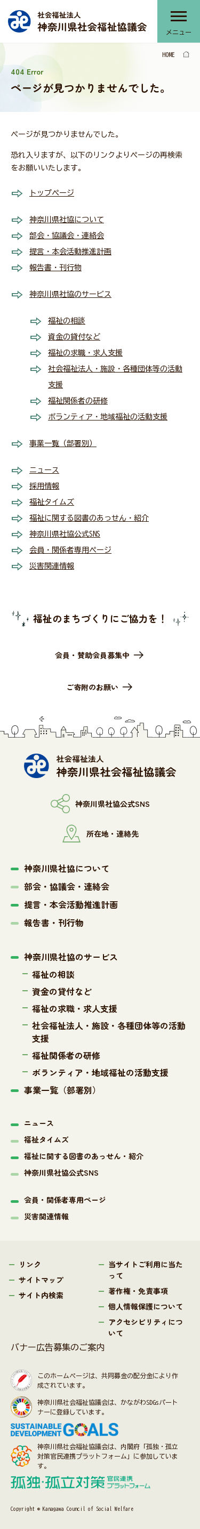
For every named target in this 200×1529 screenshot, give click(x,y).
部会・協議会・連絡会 (66, 235)
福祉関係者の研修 (78, 401)
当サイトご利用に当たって (145, 1270)
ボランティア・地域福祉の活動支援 (107, 416)
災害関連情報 (51, 566)
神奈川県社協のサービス (70, 294)
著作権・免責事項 (138, 1290)
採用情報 (44, 486)
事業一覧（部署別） (63, 443)
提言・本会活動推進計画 (70, 251)
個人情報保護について (145, 1306)
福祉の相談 (66, 321)
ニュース (44, 470)
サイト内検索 (41, 1295)
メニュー (178, 32)
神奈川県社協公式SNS (64, 534)
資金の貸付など (74, 337)
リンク (30, 1264)
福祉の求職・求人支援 (85, 353)
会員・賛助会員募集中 (92, 655)
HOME (168, 54)
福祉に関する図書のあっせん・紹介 (89, 518)
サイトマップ (41, 1279)
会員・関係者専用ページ (70, 550)
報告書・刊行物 (55, 267)
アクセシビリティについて (145, 1327)
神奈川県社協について (66, 219)
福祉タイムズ (51, 502)
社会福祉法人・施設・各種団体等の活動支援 (109, 1032)
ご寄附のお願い (92, 687)
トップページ (51, 193)
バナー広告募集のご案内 (58, 1347)
